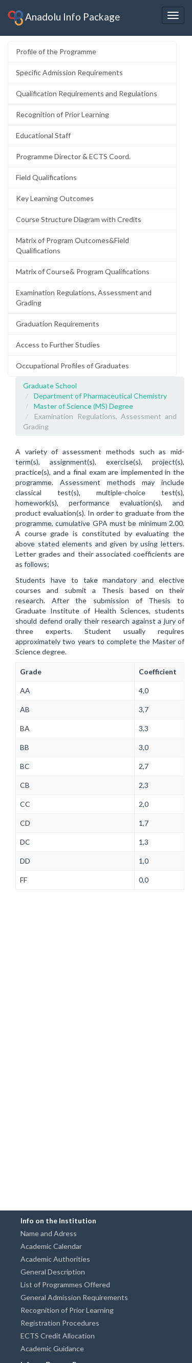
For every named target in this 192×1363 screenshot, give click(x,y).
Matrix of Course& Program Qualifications (83, 271)
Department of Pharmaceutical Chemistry (100, 395)
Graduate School (50, 385)
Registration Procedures (59, 1322)
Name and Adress (48, 1233)
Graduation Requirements (57, 323)
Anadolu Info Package (64, 18)
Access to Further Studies (58, 344)
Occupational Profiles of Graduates (72, 365)
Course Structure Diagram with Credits (78, 219)
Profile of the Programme (56, 51)
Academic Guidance (52, 1348)
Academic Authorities (55, 1259)
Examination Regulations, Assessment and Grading (84, 297)
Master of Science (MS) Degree (83, 406)
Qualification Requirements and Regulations (86, 93)
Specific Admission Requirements (69, 72)
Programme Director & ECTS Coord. (73, 156)
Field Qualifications (46, 177)
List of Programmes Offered (65, 1284)
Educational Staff (43, 135)
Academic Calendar (51, 1246)
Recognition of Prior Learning (62, 114)
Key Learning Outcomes (55, 198)
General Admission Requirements (74, 1297)
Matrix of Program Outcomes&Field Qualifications (72, 245)
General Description (52, 1271)
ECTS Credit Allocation (57, 1335)
